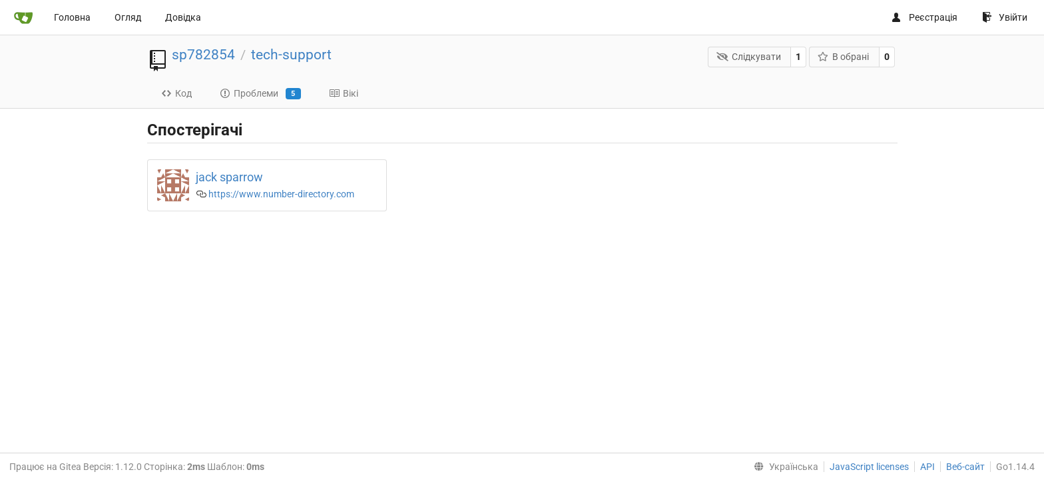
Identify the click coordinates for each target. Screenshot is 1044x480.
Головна (72, 17)
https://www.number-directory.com (281, 194)
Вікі (343, 93)
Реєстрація (924, 17)
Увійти (1004, 17)
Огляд (128, 17)
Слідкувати (748, 56)
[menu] (783, 466)
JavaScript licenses (869, 466)
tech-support (291, 55)
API (927, 466)
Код (176, 93)
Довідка (183, 17)
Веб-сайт (965, 466)
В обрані (844, 56)
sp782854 (203, 55)
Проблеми (260, 94)
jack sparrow (229, 177)
